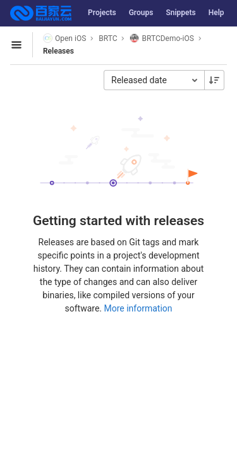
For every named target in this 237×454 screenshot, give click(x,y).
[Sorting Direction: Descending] (214, 80)
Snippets (180, 12)
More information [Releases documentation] (138, 308)
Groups (141, 12)
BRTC (108, 38)
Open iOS (64, 38)
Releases (58, 51)
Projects (102, 12)
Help (216, 12)
